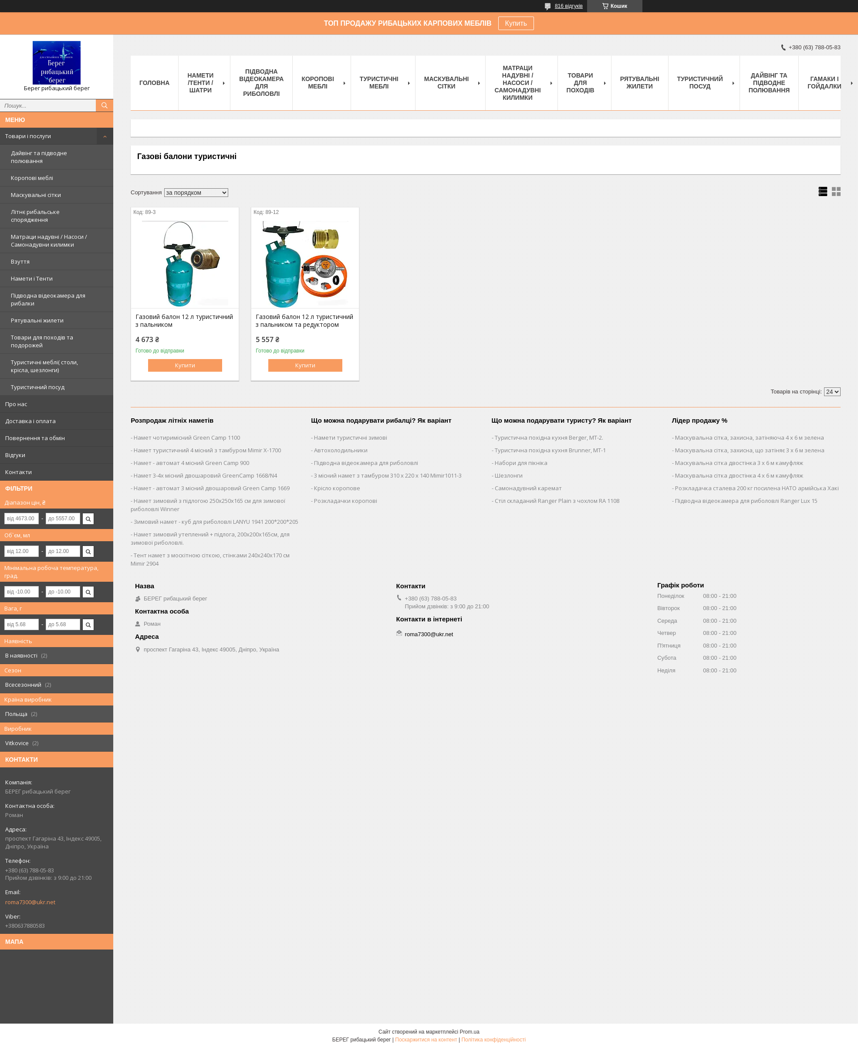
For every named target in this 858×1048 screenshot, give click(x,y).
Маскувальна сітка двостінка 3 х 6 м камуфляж (739, 463)
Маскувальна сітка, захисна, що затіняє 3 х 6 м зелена (749, 450)
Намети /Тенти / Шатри (200, 83)
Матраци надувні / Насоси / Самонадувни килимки (49, 240)
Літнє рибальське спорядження (35, 216)
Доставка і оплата (30, 421)
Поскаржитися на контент (426, 1040)
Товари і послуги (28, 136)
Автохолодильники (341, 450)
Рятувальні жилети (37, 320)
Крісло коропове (337, 488)
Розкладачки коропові (345, 501)
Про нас (16, 404)
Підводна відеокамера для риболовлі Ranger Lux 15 (746, 501)
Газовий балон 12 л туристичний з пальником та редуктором (304, 321)
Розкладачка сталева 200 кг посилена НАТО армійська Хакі (757, 488)
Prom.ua (470, 1032)
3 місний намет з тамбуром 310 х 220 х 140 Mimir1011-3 (388, 475)
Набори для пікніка (521, 463)
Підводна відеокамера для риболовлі (261, 82)
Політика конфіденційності (493, 1040)
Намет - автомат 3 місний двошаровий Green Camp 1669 (212, 488)
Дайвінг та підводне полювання (39, 157)
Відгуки (15, 455)
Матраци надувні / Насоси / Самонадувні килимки (517, 82)
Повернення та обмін (35, 438)
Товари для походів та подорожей (42, 341)
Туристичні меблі (379, 82)
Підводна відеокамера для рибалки (48, 299)
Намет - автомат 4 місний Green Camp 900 (191, 463)
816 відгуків (569, 6)
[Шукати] (104, 105)
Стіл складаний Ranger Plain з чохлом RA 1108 (557, 501)
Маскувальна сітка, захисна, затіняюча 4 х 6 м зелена (749, 437)
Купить (516, 23)
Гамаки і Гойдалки (824, 82)
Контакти (18, 472)
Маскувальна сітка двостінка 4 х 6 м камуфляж (739, 475)
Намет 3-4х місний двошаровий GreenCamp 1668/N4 (205, 475)
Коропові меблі (32, 178)
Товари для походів (581, 83)
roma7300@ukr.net (30, 902)
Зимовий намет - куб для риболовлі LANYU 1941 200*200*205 (216, 522)
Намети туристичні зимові (350, 437)
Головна (154, 82)
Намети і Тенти (32, 278)
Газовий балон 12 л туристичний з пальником (184, 321)
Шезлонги (509, 475)
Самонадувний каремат (528, 488)
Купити (185, 365)
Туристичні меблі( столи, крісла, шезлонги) (44, 366)
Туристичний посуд (37, 387)
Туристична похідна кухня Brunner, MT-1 (550, 450)
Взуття (20, 261)
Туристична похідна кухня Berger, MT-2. (549, 437)
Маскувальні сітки (36, 195)
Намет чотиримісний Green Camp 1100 (187, 437)
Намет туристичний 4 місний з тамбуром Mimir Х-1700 (207, 450)
